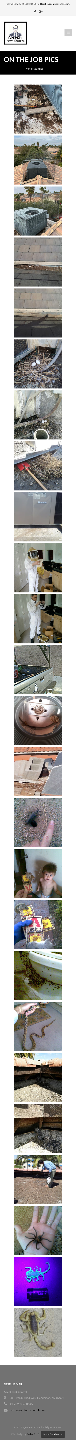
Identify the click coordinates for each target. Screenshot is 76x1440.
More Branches (51, 1434)
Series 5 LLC (33, 1434)
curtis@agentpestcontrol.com (56, 4)
